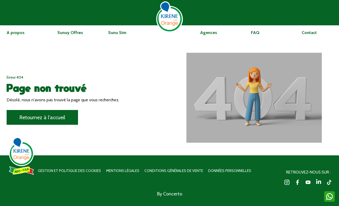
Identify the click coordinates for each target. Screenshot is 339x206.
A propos (16, 32)
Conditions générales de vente (173, 170)
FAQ (255, 32)
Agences (208, 32)
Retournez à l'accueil (42, 117)
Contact (309, 32)
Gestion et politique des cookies (69, 170)
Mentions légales (122, 170)
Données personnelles (229, 170)
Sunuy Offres (70, 32)
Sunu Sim (117, 32)
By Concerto (169, 194)
